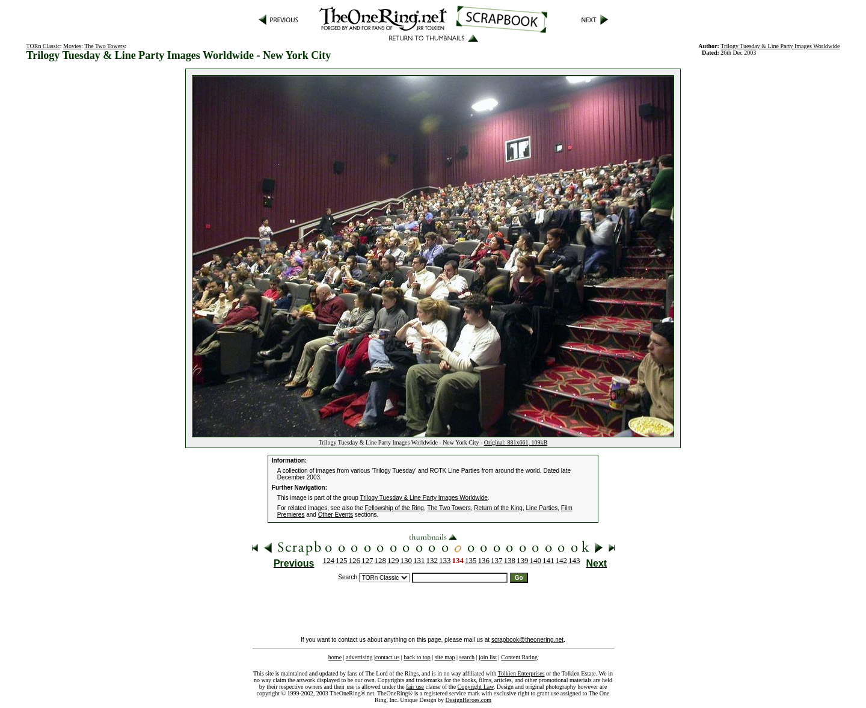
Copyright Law (476, 686)
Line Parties (541, 508)
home (335, 657)
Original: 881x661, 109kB (515, 442)
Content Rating (519, 657)
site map (445, 657)
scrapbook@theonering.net (527, 639)
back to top (417, 657)
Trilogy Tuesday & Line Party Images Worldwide (780, 46)
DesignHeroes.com (468, 700)
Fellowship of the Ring (394, 508)
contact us (387, 657)
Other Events (335, 514)
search (466, 657)
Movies (72, 46)
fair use (415, 686)
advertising (359, 657)
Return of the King (498, 508)
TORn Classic (43, 46)
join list (488, 657)
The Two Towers (104, 46)
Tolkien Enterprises (521, 673)
